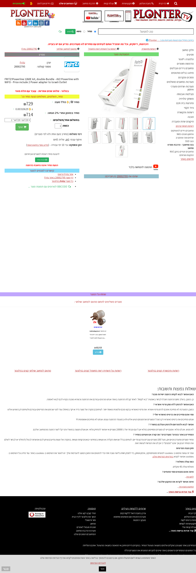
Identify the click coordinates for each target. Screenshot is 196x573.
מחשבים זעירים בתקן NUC (182, 151)
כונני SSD (189, 141)
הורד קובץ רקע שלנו (87, 513)
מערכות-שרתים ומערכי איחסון (182, 88)
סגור (6, 569)
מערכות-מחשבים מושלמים (180, 82)
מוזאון (93, 523)
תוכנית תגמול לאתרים (86, 527)
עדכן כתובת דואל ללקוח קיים (133, 513)
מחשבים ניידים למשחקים (182, 130)
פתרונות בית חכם (185, 103)
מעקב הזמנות (139, 520)
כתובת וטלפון (147, 3)
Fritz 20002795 (29, 49)
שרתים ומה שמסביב (185, 137)
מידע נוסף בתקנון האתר (37, 145)
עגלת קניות (110, 3)
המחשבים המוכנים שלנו (85, 534)
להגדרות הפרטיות (98, 563)
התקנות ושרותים (186, 155)
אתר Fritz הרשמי (65, 174)
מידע (98, 352)
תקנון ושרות (128, 3)
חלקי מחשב (188, 50)
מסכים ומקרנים (186, 77)
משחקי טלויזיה (186, 98)
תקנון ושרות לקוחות (187, 523)
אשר (102, 568)
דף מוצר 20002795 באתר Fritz (58, 177)
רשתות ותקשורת (185, 112)
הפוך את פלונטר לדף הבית (84, 516)
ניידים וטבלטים (45, 3)
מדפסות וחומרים (185, 63)
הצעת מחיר (42, 160)
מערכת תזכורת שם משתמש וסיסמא (130, 516)
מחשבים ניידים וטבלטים (182, 68)
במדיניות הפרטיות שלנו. (162, 456)
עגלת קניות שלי (189, 527)
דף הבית (164, 3)
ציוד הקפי (189, 107)
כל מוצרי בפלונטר (62, 181)
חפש (70, 31)
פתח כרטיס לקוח (188, 520)
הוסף (22, 127)
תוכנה (191, 117)
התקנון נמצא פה (186, 486)
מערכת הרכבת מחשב (86, 530)
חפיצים (190, 54)
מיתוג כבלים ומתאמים (182, 73)
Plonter (170, 40)
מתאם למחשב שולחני (66, 49)
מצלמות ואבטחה (185, 94)
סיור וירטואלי (90, 520)
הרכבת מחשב (90, 3)
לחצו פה (190, 476)
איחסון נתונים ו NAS (185, 134)
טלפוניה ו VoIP (186, 59)
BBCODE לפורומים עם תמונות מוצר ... (49, 186)
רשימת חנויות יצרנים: (185, 126)
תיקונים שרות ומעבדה (183, 121)
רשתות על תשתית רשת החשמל (102, 49)
